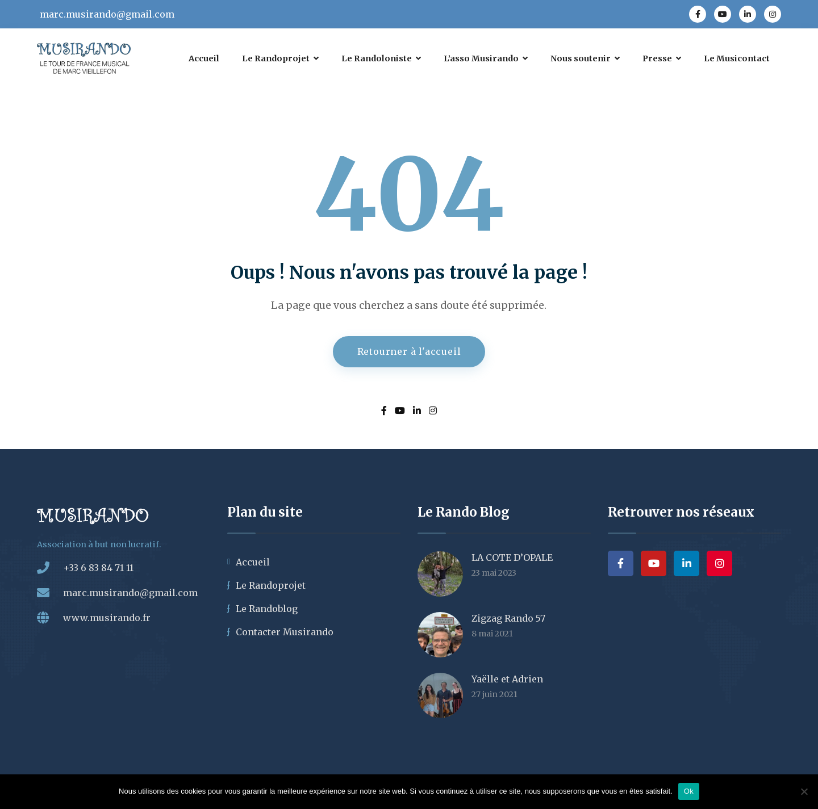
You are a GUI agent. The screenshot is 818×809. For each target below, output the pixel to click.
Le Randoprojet (271, 585)
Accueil (253, 562)
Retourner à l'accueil (409, 351)
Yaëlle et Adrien (507, 679)
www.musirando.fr (107, 617)
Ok (689, 791)
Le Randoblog (267, 608)
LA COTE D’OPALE (512, 557)
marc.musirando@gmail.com (107, 14)
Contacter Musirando (284, 632)
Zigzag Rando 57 (508, 618)
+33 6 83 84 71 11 (98, 567)
